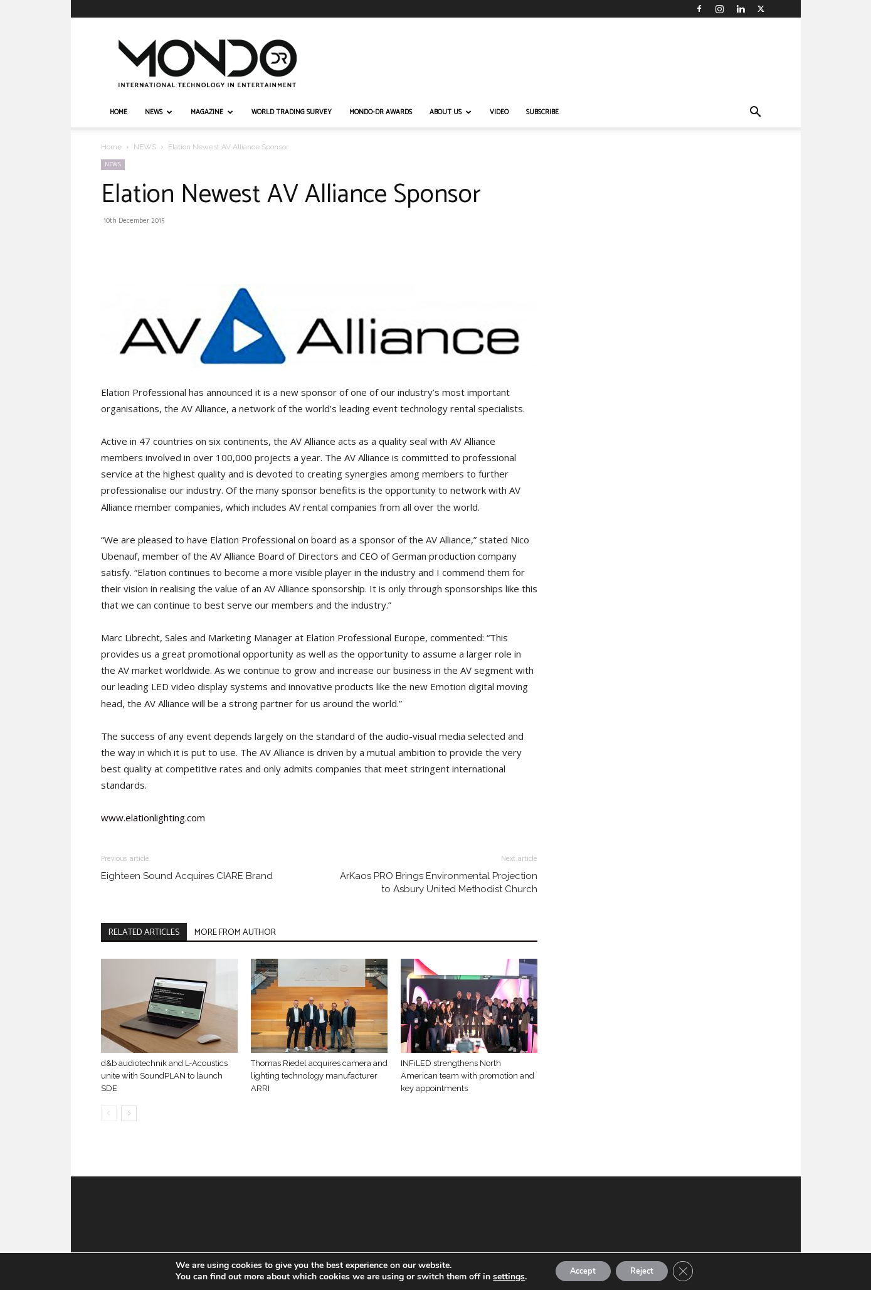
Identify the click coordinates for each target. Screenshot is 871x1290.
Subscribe (542, 112)
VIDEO (499, 112)
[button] (756, 113)
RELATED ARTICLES (143, 932)
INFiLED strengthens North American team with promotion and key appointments (467, 1075)
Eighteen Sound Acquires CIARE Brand (187, 876)
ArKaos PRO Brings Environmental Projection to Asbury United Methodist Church (438, 882)
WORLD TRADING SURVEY (291, 112)
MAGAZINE (212, 112)
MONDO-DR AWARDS (380, 112)
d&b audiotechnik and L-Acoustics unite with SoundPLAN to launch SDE (164, 1075)
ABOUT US (451, 112)
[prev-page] (109, 1113)
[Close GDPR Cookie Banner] (693, 1270)
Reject (645, 1270)
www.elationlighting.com (153, 817)
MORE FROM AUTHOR (235, 932)
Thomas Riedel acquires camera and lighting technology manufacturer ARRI (319, 1075)
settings (498, 1276)
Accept (576, 1270)
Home (111, 146)
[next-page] (129, 1113)
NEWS (158, 112)
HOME (118, 112)
